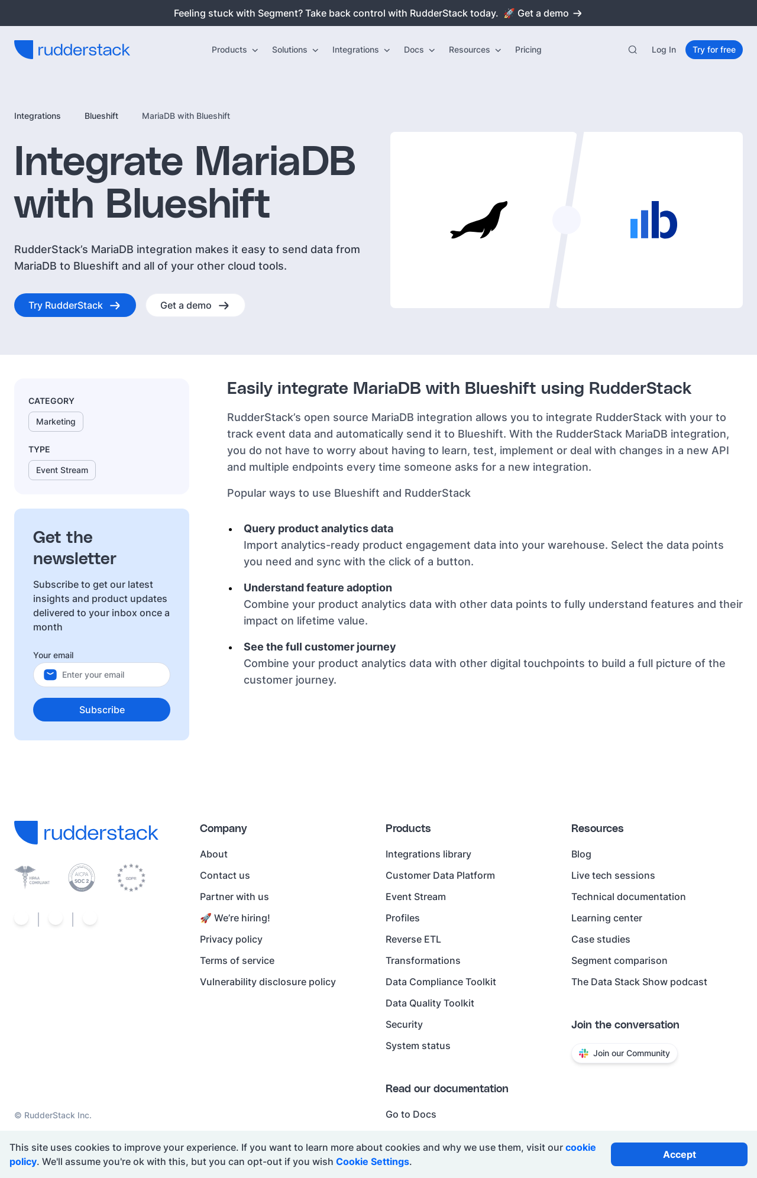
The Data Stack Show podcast (639, 982)
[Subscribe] (101, 709)
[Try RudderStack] (75, 305)
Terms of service (237, 960)
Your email (53, 655)
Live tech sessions (613, 875)
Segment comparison (619, 960)
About (214, 854)
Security (404, 1024)
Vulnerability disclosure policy (268, 982)
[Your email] (111, 675)
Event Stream (416, 896)
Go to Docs (411, 1114)
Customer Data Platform (440, 875)
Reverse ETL (413, 939)
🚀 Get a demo (543, 13)
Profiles (403, 918)
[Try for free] (714, 49)
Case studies (600, 939)
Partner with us (234, 896)
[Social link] (21, 919)
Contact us (225, 875)
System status (418, 1045)
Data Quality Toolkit (430, 1003)
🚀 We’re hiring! (235, 918)
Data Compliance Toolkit (441, 982)
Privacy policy (231, 939)
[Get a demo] (195, 305)
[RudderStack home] (72, 49)
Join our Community (624, 1053)
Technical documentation (628, 896)
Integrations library (428, 854)
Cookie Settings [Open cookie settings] (372, 1161)
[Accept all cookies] (679, 1154)
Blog (581, 854)
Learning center (606, 918)
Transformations (423, 960)
